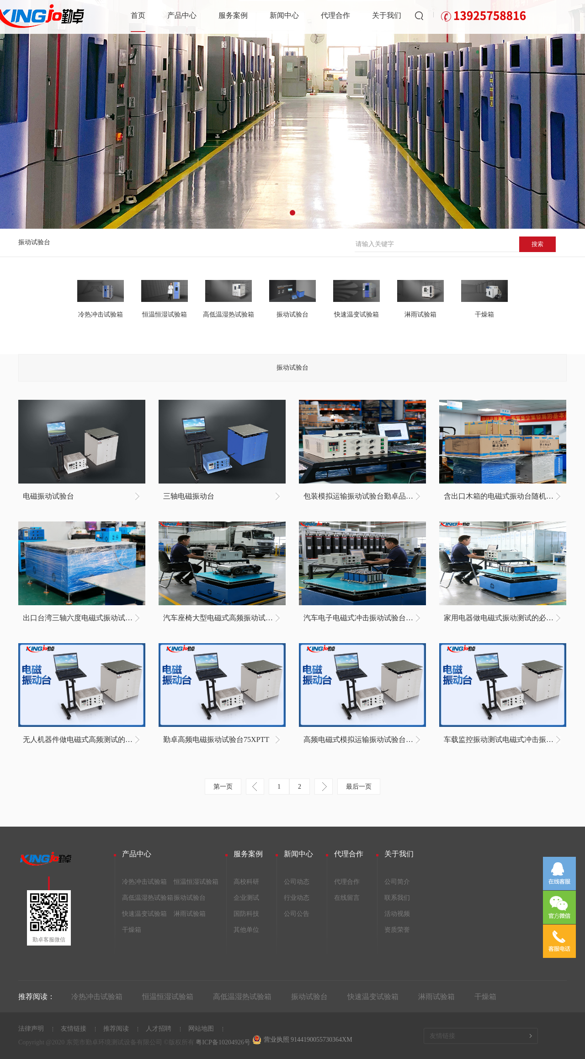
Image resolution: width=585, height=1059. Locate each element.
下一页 (323, 787)
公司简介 (397, 881)
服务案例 (233, 15)
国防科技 (246, 913)
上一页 (255, 787)
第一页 (223, 786)
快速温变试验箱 (144, 913)
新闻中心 (284, 15)
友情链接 (73, 1028)
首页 (138, 15)
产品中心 (182, 15)
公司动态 (296, 881)
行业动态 (296, 897)
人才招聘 (158, 1028)
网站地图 (201, 1028)
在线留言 (347, 897)
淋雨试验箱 (190, 913)
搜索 (537, 244)
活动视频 (397, 913)
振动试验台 (34, 242)
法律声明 (31, 1028)
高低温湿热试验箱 (147, 897)
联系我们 (397, 897)
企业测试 (246, 897)
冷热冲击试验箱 (144, 881)
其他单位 (246, 929)
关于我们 (386, 15)
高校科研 (246, 881)
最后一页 (359, 786)
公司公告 (296, 913)
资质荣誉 (397, 929)
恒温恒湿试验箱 (196, 881)
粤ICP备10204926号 (223, 1042)
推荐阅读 (116, 1028)
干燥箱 (131, 929)
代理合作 (335, 15)
